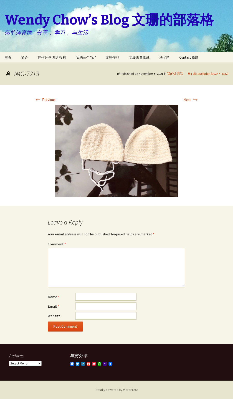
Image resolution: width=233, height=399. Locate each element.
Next (191, 99)
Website (54, 316)
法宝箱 (164, 57)
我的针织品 (175, 74)
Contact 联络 (188, 57)
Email (53, 306)
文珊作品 (112, 57)
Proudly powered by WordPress (116, 390)
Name (53, 296)
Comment (57, 244)
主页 (8, 57)
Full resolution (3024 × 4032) (209, 74)
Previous (45, 99)
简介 (24, 57)
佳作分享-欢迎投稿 (52, 57)
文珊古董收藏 (139, 57)
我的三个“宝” (86, 57)
